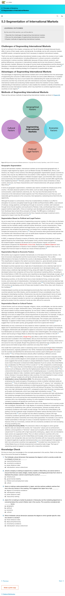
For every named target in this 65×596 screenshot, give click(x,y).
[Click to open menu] (2, 16)
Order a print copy (10, 587)
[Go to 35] (28, 231)
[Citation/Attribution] (32, 594)
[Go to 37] (55, 270)
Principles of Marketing (9, 8)
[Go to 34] (30, 215)
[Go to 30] (61, 66)
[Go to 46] (59, 369)
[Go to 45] (9, 367)
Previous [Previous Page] (4, 581)
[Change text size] (61, 16)
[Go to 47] (13, 383)
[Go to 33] (9, 185)
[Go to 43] (48, 345)
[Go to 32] (18, 181)
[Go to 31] (18, 89)
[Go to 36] (46, 248)
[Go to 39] (42, 283)
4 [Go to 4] (3, 500)
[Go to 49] (17, 413)
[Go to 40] (11, 287)
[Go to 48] (52, 391)
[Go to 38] (62, 276)
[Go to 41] (54, 322)
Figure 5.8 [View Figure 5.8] (57, 95)
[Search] (57, 16)
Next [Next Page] (61, 581)
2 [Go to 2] (3, 470)
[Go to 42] (58, 333)
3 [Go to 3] (3, 486)
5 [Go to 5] (3, 515)
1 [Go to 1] (3, 457)
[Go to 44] (10, 354)
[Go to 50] (37, 442)
